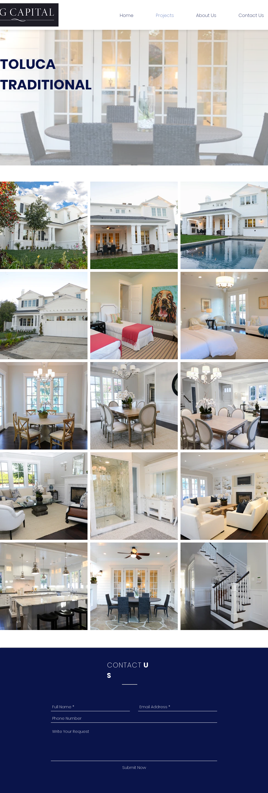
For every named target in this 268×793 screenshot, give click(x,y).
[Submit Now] (134, 767)
